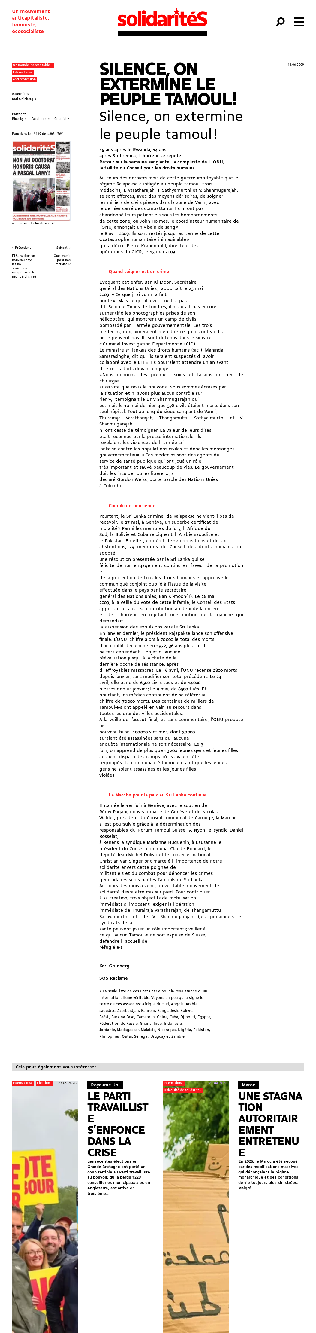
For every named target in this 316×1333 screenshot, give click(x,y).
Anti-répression (24, 79)
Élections (44, 1083)
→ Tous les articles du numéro (34, 223)
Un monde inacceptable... (33, 65)
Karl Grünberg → (24, 99)
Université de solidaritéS (182, 1090)
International (23, 72)
